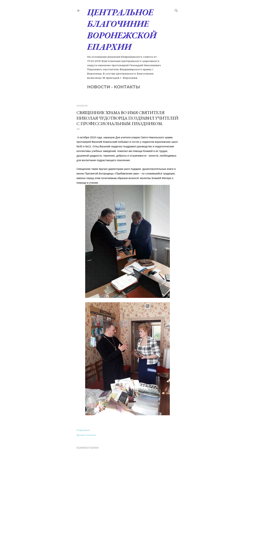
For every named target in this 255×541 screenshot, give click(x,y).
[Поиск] (176, 9)
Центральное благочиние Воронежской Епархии (122, 29)
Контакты (127, 86)
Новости (98, 86)
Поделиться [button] (83, 430)
